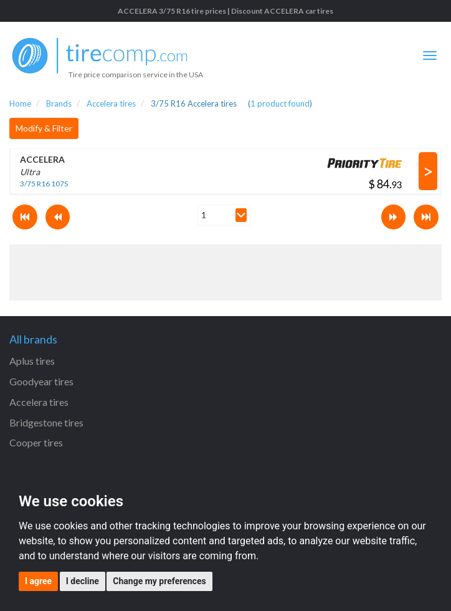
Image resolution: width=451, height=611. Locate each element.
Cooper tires (36, 442)
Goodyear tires (41, 381)
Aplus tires (32, 361)
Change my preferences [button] (159, 581)
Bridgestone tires (46, 422)
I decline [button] (82, 581)
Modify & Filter (44, 128)
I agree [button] (38, 581)
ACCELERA (42, 159)
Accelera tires (39, 402)
